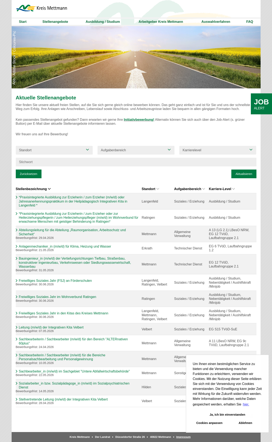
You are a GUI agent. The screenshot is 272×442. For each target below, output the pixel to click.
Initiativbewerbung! (139, 119)
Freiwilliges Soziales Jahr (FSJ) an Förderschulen (55, 280)
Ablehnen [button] (245, 423)
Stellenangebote (55, 21)
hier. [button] (246, 404)
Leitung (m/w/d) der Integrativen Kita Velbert (51, 327)
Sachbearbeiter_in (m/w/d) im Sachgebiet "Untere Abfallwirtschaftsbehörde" (74, 371)
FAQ (249, 21)
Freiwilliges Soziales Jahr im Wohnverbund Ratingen (57, 297)
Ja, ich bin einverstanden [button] (227, 414)
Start (22, 21)
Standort (150, 189)
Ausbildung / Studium (103, 21)
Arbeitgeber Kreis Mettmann (161, 21)
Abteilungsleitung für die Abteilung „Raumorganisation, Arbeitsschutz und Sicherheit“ (72, 232)
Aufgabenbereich (189, 189)
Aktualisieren (243, 174)
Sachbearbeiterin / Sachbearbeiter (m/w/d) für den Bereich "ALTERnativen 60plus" (73, 341)
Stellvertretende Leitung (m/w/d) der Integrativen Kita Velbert (63, 399)
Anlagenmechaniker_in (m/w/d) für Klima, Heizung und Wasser (65, 246)
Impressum (183, 436)
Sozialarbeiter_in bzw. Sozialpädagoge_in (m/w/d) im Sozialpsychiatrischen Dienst (74, 385)
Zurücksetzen (28, 174)
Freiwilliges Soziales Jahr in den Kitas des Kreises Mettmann (63, 313)
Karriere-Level (222, 189)
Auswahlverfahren (215, 21)
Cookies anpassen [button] (209, 423)
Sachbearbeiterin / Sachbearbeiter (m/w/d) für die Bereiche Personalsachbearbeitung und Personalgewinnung (62, 357)
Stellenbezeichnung (33, 189)
